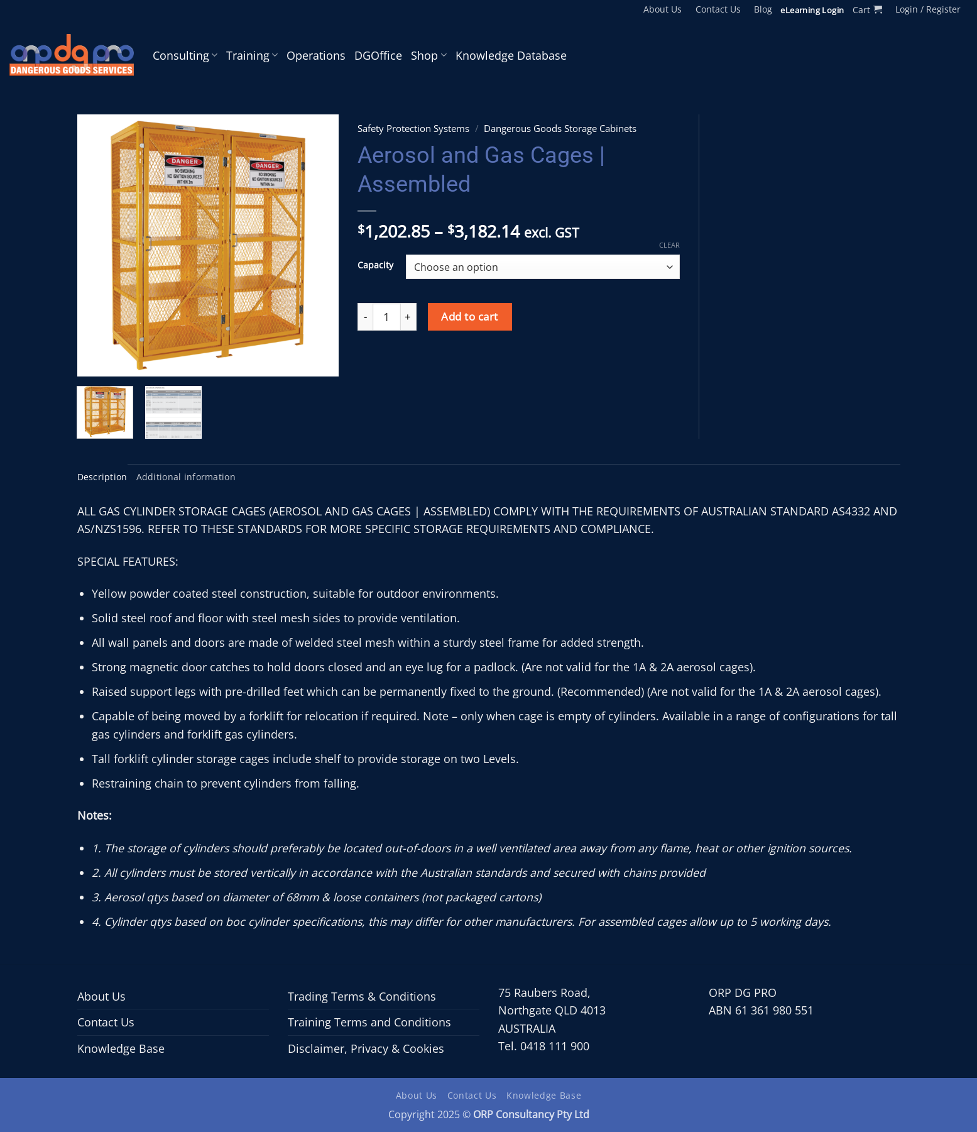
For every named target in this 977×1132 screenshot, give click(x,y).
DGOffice (378, 55)
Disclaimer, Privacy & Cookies (366, 1048)
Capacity (375, 265)
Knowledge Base (121, 1048)
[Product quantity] (386, 317)
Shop (428, 55)
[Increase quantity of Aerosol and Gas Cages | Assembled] (409, 317)
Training (252, 55)
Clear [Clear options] (669, 245)
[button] (867, 9)
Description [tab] (102, 477)
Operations (316, 55)
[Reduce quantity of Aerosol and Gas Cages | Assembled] (365, 317)
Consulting (185, 55)
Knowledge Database (511, 55)
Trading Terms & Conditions (362, 996)
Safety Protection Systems (413, 128)
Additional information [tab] (186, 477)
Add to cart (469, 316)
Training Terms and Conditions (369, 1022)
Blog (763, 9)
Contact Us (718, 9)
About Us (662, 9)
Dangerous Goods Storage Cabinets (560, 128)
